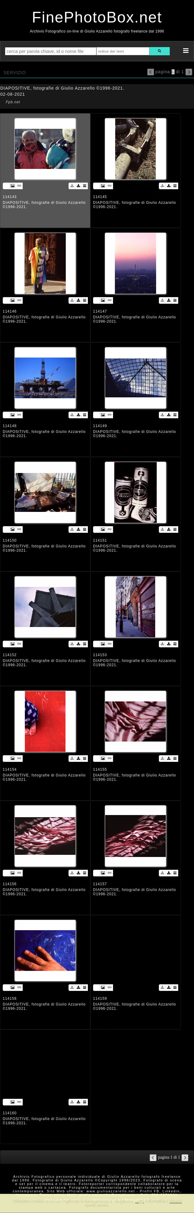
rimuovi (175, 1201)
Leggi (139, 1201)
